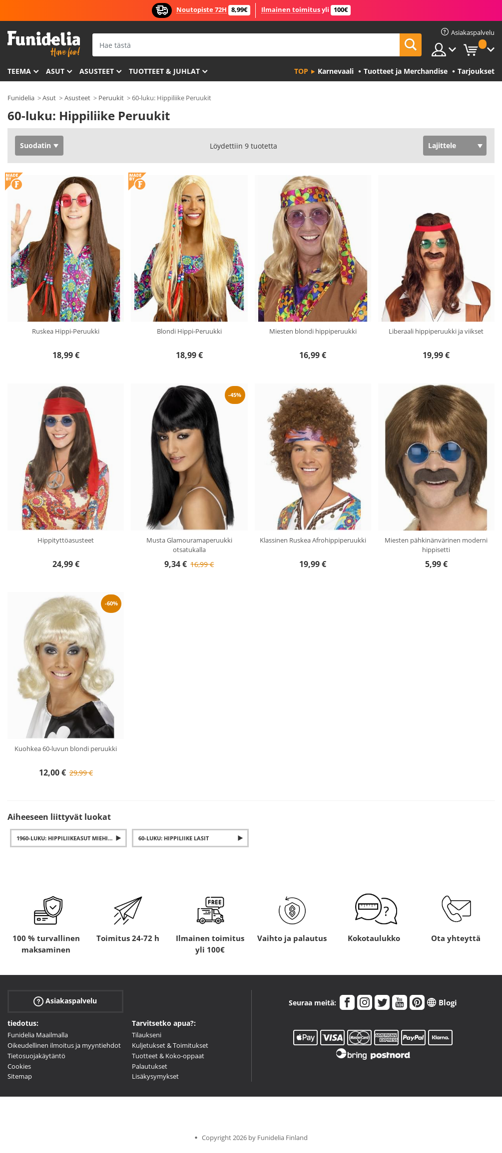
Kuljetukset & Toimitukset (170, 1045)
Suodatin (35, 145)
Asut (55, 71)
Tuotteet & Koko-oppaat (168, 1055)
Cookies (19, 1066)
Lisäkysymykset (155, 1076)
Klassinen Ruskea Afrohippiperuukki (313, 540)
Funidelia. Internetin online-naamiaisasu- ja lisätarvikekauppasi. (43, 44)
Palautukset (149, 1066)
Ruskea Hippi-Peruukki (65, 331)
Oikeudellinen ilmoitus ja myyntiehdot (64, 1045)
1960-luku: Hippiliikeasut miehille (66, 838)
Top (301, 71)
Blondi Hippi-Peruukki (189, 331)
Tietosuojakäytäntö (36, 1055)
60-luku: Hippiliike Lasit (173, 838)
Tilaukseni (146, 1034)
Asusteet (96, 71)
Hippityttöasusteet (65, 540)
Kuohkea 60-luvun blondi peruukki (65, 748)
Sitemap (19, 1076)
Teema (19, 71)
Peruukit (111, 97)
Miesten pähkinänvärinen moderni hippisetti (436, 545)
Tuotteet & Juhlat (164, 71)
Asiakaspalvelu (65, 1001)
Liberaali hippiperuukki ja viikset (436, 331)
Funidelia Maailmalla (37, 1034)
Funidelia (20, 97)
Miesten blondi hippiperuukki (313, 331)
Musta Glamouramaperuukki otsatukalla (189, 545)
